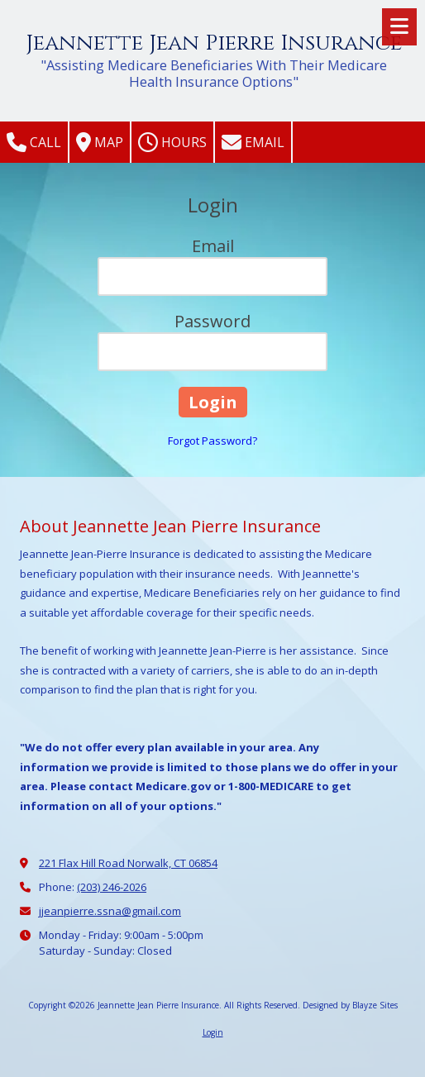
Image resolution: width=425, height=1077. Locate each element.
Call (34, 142)
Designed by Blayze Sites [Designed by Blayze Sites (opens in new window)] (350, 1005)
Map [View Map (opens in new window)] (99, 142)
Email (253, 142)
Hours (172, 142)
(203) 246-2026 (111, 886)
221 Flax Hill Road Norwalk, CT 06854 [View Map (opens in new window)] (128, 862)
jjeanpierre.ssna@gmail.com (110, 910)
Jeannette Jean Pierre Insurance (214, 43)
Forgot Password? (212, 440)
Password (212, 321)
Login (213, 1032)
